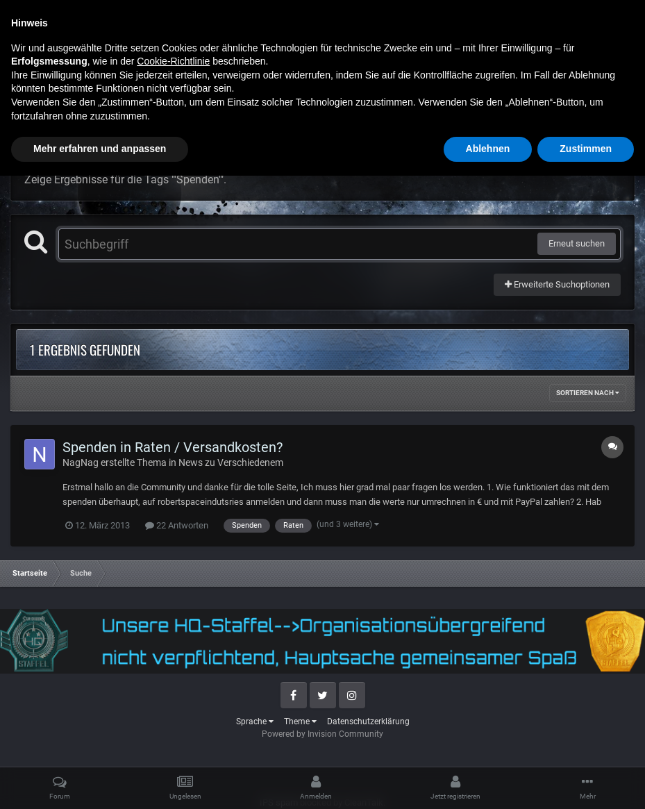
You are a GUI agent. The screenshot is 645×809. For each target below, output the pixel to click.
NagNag (80, 462)
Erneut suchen (576, 243)
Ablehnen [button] (488, 781)
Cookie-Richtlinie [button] (173, 694)
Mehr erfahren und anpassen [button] (99, 781)
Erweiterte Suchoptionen (557, 284)
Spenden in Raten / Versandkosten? (172, 447)
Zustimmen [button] (586, 781)
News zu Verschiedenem (230, 462)
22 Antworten (176, 525)
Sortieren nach (587, 393)
